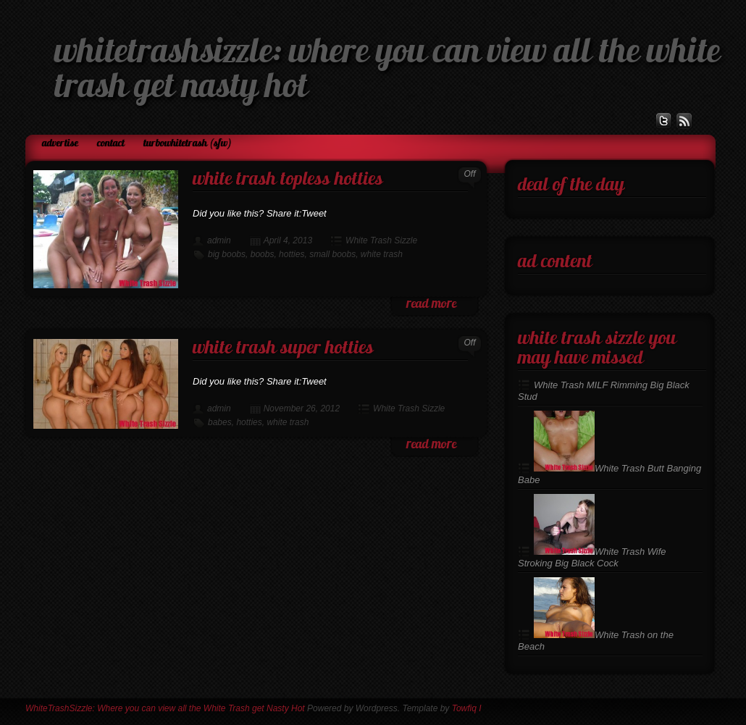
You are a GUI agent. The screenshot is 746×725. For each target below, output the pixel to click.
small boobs (332, 254)
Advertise (60, 143)
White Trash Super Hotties (283, 349)
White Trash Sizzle (381, 240)
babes (220, 422)
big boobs (227, 254)
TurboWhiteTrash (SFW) (187, 143)
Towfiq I (467, 708)
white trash (382, 254)
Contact (111, 143)
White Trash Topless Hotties (288, 180)
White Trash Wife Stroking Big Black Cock (592, 557)
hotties (291, 254)
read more (431, 304)
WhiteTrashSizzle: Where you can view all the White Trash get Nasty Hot (165, 708)
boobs (262, 254)
